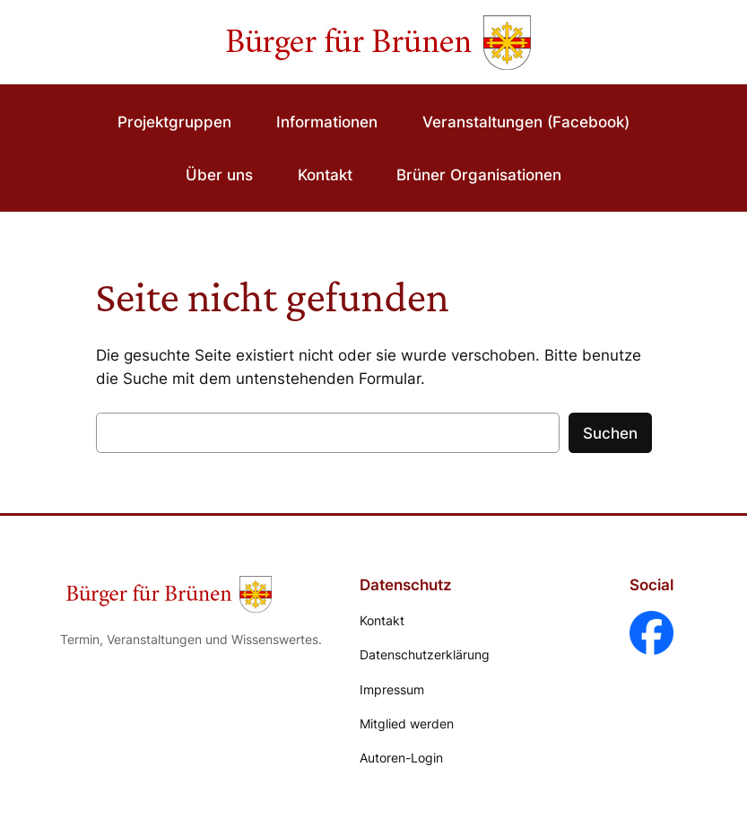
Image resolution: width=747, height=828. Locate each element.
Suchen (610, 433)
